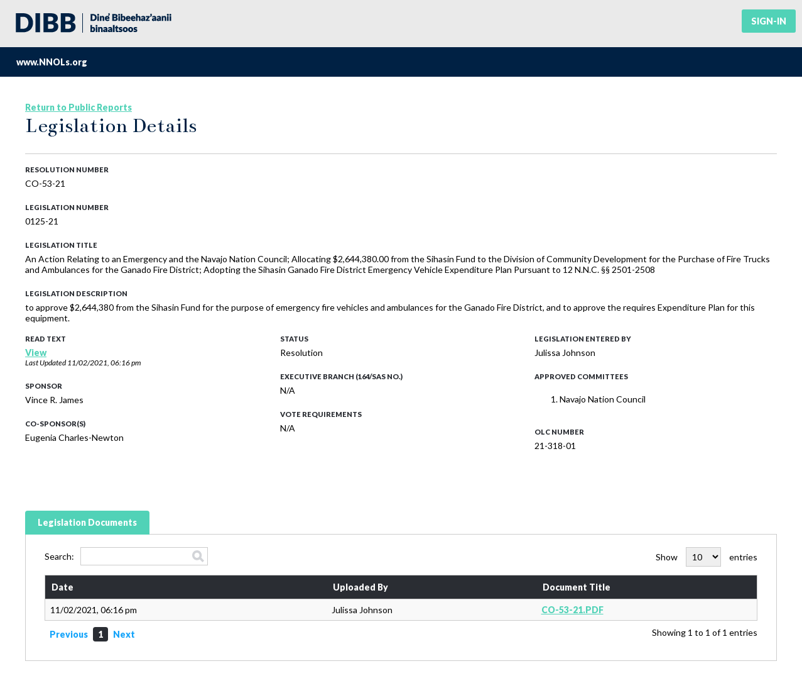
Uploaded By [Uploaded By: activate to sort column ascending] (360, 587)
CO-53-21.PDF (572, 609)
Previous (69, 634)
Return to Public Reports (78, 107)
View (35, 352)
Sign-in (768, 21)
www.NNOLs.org (51, 62)
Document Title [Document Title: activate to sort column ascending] (576, 587)
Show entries (706, 557)
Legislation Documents (87, 522)
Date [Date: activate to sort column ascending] (62, 587)
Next (124, 634)
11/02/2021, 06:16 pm (104, 362)
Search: (126, 556)
